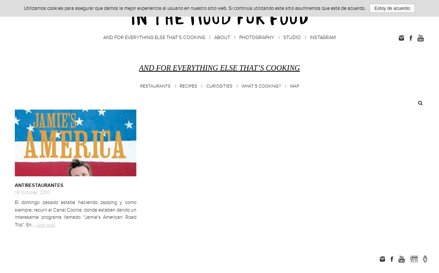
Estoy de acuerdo (392, 8)
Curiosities (219, 86)
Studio (292, 38)
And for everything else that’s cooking (154, 38)
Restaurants (155, 86)
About (222, 38)
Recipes (188, 86)
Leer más (45, 225)
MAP (294, 86)
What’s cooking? (261, 86)
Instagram (323, 38)
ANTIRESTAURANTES (39, 185)
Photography (256, 38)
